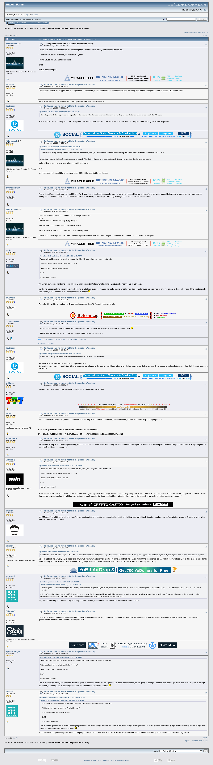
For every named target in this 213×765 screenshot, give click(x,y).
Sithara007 (11, 611)
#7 (206, 251)
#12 (206, 415)
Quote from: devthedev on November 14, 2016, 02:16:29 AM (60, 147)
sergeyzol (10, 576)
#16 (206, 547)
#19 (206, 653)
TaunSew (10, 84)
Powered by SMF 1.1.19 (92, 760)
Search (24, 23)
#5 (206, 189)
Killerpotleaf (11, 44)
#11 (206, 384)
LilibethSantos (12, 322)
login (28, 15)
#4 (206, 142)
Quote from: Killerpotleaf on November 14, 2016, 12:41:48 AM (60, 256)
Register (38, 23)
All (17, 35)
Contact (83, 339)
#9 (206, 323)
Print (205, 35)
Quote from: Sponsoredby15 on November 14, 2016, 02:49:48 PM (62, 697)
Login (31, 23)
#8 (206, 299)
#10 (206, 349)
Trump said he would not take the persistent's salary (65, 28)
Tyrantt (9, 413)
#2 (206, 86)
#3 (206, 107)
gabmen (9, 546)
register (35, 15)
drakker (9, 511)
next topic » (203, 32)
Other (20, 28)
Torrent (38, 19)
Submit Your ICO (73, 339)
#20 (206, 693)
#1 (206, 45)
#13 (206, 440)
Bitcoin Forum (10, 28)
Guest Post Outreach (46, 343)
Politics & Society (32, 28)
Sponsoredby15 (13, 651)
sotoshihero (11, 438)
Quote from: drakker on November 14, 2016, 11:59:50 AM (59, 552)
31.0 (33, 19)
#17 (206, 577)
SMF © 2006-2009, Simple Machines (116, 760)
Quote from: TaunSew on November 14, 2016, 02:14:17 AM (59, 112)
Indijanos (10, 383)
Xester (9, 250)
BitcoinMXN (49, 339)
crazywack (10, 298)
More (45, 23)
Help (18, 23)
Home (11, 23)
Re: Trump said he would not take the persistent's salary (69, 84)
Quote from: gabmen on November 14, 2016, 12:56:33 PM (59, 582)
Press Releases (60, 339)
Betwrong (10, 460)
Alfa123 (9, 692)
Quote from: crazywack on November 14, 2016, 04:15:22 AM (60, 353)
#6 (206, 210)
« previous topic (190, 32)
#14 (206, 461)
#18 (206, 612)
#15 (206, 512)
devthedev (10, 106)
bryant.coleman (13, 188)
